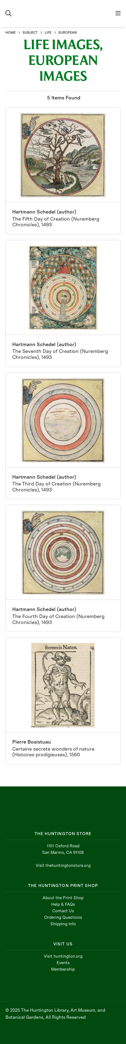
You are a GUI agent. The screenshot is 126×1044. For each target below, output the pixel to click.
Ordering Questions (63, 917)
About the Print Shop (63, 897)
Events (63, 962)
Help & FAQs (63, 904)
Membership (63, 969)
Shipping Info (63, 923)
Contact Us (63, 910)
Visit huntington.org (63, 956)
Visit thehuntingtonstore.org (63, 865)
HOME (10, 33)
